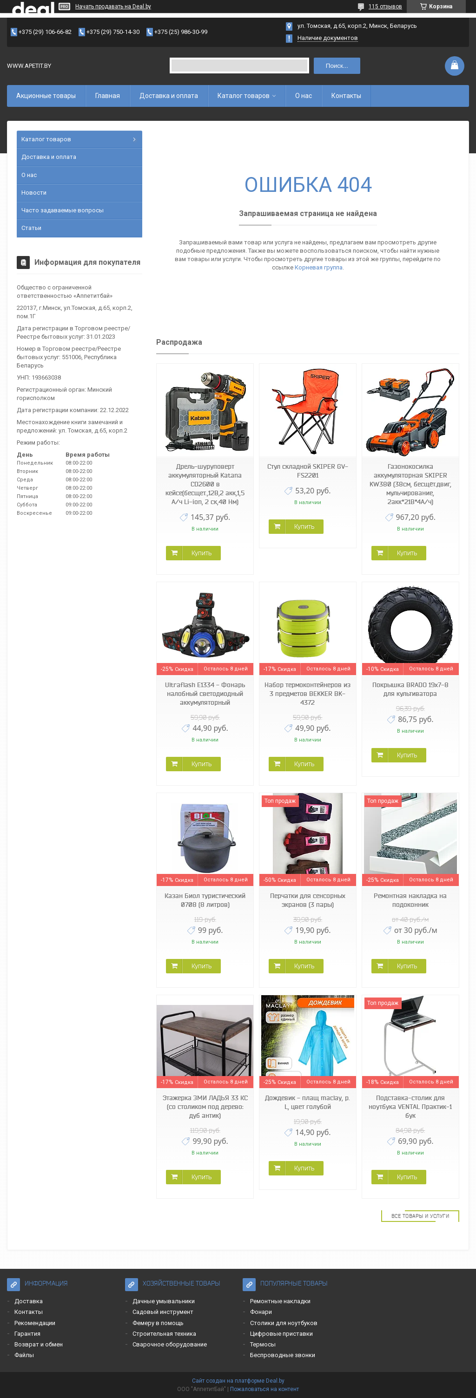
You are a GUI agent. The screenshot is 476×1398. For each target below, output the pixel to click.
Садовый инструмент (162, 1311)
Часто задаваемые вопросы (62, 210)
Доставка (28, 1301)
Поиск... (337, 65)
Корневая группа (319, 267)
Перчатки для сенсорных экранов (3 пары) (307, 900)
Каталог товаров (244, 95)
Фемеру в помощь (158, 1322)
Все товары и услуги (420, 1216)
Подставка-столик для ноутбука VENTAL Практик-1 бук (410, 1106)
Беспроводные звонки (282, 1355)
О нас (303, 95)
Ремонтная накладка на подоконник (410, 900)
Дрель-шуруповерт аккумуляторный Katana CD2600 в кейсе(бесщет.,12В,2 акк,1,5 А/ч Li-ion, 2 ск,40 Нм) (205, 484)
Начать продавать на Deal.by (113, 6)
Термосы (263, 1344)
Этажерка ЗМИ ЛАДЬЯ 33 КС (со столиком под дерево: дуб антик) (205, 1106)
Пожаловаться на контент (264, 1389)
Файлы (24, 1355)
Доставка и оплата (168, 95)
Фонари (261, 1311)
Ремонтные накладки (280, 1301)
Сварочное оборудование (169, 1344)
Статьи (31, 227)
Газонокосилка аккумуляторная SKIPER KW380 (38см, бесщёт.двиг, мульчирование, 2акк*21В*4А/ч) (410, 484)
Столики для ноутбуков (283, 1322)
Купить (202, 553)
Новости (33, 192)
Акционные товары (46, 95)
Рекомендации (34, 1322)
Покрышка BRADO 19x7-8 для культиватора (410, 689)
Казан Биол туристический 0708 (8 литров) (205, 900)
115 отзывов (385, 6)
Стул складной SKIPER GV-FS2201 (307, 471)
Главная (107, 95)
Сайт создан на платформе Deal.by (238, 1381)
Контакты (346, 95)
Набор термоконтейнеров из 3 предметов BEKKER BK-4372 (307, 693)
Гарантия (27, 1333)
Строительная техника (164, 1333)
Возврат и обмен (38, 1344)
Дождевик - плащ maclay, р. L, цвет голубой (307, 1102)
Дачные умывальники (163, 1301)
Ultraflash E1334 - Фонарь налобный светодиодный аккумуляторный (205, 693)
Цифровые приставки (281, 1333)
